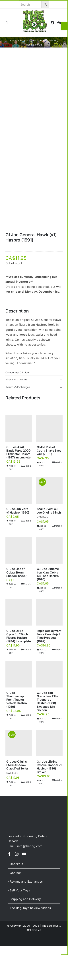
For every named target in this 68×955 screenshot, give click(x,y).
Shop (23, 40)
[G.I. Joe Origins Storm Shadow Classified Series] (18, 743)
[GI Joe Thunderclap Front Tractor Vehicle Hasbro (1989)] (18, 674)
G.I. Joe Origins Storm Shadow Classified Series (17, 765)
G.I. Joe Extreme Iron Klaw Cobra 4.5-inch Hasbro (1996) (48, 574)
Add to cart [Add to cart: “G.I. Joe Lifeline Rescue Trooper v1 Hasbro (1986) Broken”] (42, 782)
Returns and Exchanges (26, 881)
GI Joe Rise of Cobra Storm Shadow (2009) (17, 572)
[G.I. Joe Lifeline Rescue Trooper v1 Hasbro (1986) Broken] (49, 743)
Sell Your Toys (20, 890)
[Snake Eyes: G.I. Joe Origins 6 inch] (49, 490)
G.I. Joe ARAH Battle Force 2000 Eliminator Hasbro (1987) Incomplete (18, 452)
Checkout (16, 864)
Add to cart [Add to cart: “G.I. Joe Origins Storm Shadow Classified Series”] (12, 783)
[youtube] (24, 854)
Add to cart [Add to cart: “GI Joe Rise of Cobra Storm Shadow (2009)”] (12, 586)
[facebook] (9, 854)
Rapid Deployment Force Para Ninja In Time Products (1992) (49, 636)
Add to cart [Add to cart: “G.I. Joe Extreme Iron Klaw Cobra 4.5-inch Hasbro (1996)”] (42, 589)
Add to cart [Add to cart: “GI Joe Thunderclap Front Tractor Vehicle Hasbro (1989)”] (12, 716)
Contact (15, 873)
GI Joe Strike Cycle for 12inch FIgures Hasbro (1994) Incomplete (18, 636)
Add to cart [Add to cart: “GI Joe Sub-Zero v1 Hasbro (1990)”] (12, 522)
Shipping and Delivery (25, 899)
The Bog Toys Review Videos (30, 908)
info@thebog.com (29, 846)
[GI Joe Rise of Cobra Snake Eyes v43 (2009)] (49, 428)
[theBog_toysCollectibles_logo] (35, 12)
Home (13, 40)
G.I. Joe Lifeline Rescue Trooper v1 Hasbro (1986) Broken (49, 767)
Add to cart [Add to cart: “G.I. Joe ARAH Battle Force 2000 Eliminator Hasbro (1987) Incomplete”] (12, 467)
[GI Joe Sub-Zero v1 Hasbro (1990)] (18, 490)
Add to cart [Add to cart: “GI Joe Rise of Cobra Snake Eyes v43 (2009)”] (42, 464)
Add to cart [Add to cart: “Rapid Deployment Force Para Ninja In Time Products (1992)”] (42, 651)
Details (27, 465)
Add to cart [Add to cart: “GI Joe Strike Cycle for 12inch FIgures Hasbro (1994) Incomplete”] (12, 651)
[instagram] (16, 854)
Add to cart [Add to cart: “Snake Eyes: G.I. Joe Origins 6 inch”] (42, 527)
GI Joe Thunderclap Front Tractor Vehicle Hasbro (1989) (16, 699)
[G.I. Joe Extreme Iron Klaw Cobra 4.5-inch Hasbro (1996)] (49, 550)
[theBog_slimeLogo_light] (22, 808)
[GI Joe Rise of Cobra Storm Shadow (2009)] (18, 550)
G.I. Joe (24, 372)
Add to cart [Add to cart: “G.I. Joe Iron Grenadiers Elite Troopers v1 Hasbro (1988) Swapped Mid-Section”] (42, 720)
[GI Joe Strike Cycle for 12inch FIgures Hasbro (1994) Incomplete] (18, 612)
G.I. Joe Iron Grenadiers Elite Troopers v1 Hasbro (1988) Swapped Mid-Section (47, 701)
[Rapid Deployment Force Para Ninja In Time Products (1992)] (49, 612)
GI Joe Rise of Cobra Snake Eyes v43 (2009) (49, 450)
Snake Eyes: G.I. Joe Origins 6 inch (49, 510)
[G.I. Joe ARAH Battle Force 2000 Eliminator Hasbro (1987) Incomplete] (18, 428)
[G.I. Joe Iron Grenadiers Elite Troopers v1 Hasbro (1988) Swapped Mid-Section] (49, 674)
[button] (34, 379)
